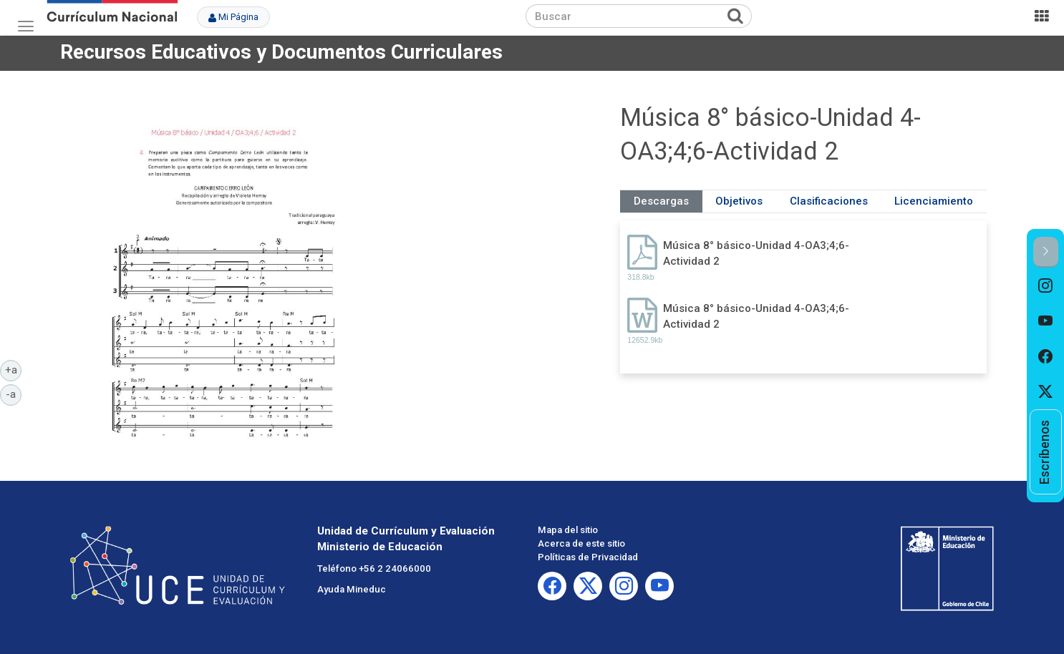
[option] (1046, 285)
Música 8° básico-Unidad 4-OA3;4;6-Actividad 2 (756, 253)
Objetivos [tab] (739, 201)
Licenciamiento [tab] (933, 201)
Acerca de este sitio (581, 543)
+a (13, 369)
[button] (1045, 252)
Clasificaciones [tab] (829, 201)
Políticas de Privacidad (588, 557)
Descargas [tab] (661, 201)
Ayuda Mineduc (351, 589)
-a (13, 393)
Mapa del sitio (568, 529)
